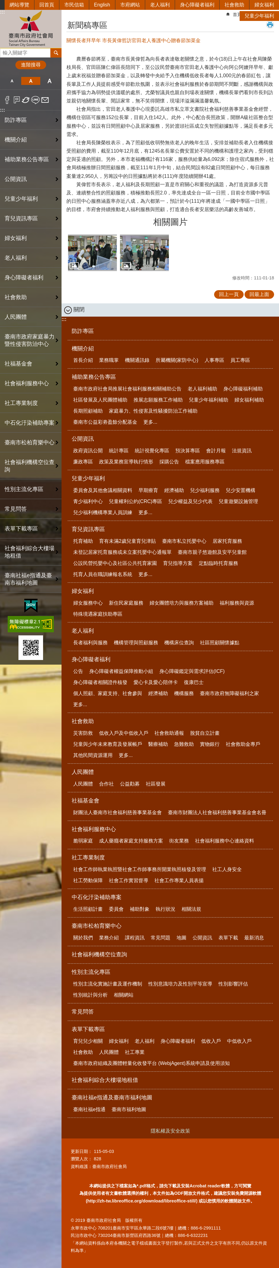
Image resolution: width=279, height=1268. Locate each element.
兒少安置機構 (240, 490)
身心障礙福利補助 (243, 388)
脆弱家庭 (83, 840)
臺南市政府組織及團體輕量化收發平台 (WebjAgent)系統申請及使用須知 (151, 1063)
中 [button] (30, 81)
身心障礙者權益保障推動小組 (121, 671)
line (35, 100)
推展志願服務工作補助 (158, 399)
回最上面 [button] (259, 294)
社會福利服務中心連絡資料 (224, 840)
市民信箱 (74, 4)
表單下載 (228, 937)
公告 (78, 671)
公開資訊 (83, 439)
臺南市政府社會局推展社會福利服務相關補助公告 (127, 388)
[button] (92, 252)
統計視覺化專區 (152, 450)
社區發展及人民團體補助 (100, 399)
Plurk (17, 100)
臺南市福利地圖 (129, 1109)
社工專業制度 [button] (21, 403)
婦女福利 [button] (16, 238)
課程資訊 (135, 937)
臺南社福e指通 (89, 1109)
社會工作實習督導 (128, 880)
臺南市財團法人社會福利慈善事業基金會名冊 (217, 812)
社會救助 (234, 4)
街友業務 (179, 840)
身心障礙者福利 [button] (24, 277)
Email (45, 100)
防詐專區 (16, 120)
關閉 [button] (79, 309)
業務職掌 (109, 360)
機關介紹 (83, 349)
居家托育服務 (227, 541)
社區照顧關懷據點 (219, 642)
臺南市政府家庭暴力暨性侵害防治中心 (29, 340)
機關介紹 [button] (16, 140)
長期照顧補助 (88, 411)
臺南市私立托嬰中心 (184, 541)
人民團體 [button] (16, 317)
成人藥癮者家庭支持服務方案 (131, 840)
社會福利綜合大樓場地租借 (29, 552)
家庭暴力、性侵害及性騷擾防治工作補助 (153, 411)
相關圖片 (170, 222)
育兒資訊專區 (88, 529)
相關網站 (124, 995)
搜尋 (5, 51)
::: (2, 110)
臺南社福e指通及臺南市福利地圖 (112, 1097)
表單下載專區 (88, 1029)
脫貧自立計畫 (205, 733)
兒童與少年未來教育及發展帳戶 (107, 744)
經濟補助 (174, 490)
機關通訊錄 (137, 360)
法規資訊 (242, 450)
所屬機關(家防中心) (177, 360)
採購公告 (169, 461)
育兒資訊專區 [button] (21, 218)
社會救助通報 (169, 733)
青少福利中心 (88, 501)
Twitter (26, 100)
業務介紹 (109, 937)
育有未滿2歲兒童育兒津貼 (127, 541)
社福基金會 (85, 801)
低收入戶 (211, 1041)
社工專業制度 (88, 857)
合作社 (106, 783)
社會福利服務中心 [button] (27, 383)
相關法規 (191, 909)
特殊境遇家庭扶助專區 (97, 614)
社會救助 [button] (16, 297)
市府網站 (130, 4)
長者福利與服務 (90, 642)
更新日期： (81, 1151)
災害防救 (83, 733)
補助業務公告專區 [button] (27, 159)
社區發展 (155, 783)
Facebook (7, 100)
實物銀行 (210, 744)
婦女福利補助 (249, 399)
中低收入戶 (239, 1041)
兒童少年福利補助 (208, 399)
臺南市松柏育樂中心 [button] (29, 442)
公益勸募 (130, 783)
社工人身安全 (227, 869)
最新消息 (254, 937)
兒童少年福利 (259, 15)
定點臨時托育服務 (218, 563)
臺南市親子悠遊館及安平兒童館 (212, 552)
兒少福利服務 (205, 490)
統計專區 (119, 450)
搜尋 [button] (56, 53)
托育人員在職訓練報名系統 (102, 574)
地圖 (181, 937)
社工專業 (135, 1052)
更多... (150, 422)
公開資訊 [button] (16, 179)
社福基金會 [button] (18, 364)
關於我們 (83, 937)
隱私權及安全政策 (170, 1131)
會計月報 (216, 450)
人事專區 (214, 360)
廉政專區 (83, 461)
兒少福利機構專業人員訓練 (102, 512)
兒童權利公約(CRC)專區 (135, 501)
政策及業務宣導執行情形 (126, 461)
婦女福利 (264, 4)
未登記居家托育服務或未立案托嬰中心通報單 (122, 552)
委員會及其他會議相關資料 (102, 490)
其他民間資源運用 (93, 755)
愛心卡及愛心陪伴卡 (156, 682)
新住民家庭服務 (126, 603)
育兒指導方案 (178, 563)
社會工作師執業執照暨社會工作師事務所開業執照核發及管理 (139, 869)
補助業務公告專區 (94, 377)
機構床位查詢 (179, 642)
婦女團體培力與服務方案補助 (181, 603)
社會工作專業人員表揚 (179, 880)
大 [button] (49, 81)
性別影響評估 (233, 983)
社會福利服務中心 (94, 829)
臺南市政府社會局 (31, 28)
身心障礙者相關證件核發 (100, 682)
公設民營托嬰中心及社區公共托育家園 (115, 563)
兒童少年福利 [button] (21, 199)
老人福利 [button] (16, 258)
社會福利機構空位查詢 (29, 466)
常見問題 (160, 937)
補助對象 (139, 909)
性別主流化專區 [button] (24, 489)
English (102, 4)
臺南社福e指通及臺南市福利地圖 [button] (28, 579)
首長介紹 (83, 360)
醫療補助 (158, 744)
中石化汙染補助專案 (97, 897)
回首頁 (46, 4)
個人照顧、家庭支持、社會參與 (107, 693)
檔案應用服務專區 (205, 461)
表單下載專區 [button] (21, 529)
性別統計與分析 (90, 995)
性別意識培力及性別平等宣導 (180, 983)
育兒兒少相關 (88, 1041)
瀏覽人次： (81, 1158)
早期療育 (148, 490)
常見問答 (16, 509)
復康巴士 (194, 682)
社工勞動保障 (88, 880)
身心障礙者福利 (197, 4)
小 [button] (11, 81)
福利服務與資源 (237, 603)
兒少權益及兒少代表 (190, 501)
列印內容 (270, 25)
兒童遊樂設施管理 (238, 501)
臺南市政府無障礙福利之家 (229, 693)
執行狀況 (165, 909)
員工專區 (240, 360)
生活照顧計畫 (88, 909)
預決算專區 (187, 450)
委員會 (116, 909)
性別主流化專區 (91, 972)
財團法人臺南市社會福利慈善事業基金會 (117, 812)
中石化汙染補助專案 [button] (29, 423)
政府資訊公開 (88, 450)
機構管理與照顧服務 (136, 642)
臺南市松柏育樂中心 (97, 926)
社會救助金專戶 (243, 744)
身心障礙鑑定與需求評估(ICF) (192, 671)
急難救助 (184, 744)
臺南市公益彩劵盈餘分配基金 (105, 422)
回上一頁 (229, 294)
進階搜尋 (31, 64)
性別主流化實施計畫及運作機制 (107, 983)
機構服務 (184, 693)
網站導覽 (19, 4)
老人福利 (160, 4)
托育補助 (83, 541)
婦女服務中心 (88, 603)
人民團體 (83, 772)
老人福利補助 (202, 388)
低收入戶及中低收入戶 (123, 733)
